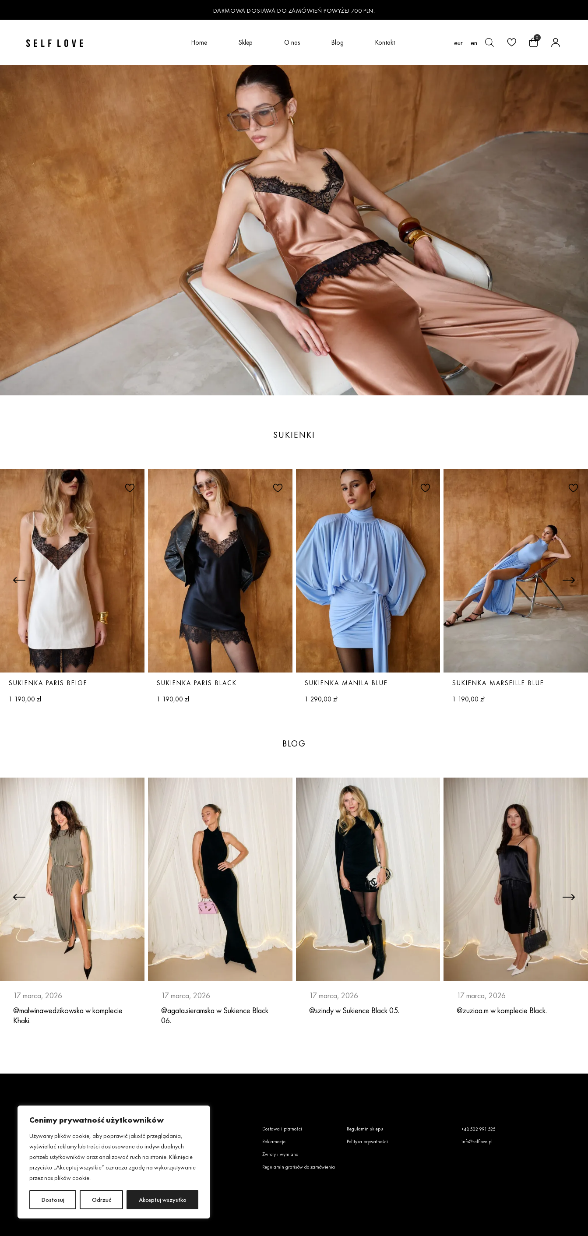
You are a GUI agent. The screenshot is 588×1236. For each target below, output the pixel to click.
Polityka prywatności (367, 1141)
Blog (337, 42)
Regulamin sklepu (365, 1129)
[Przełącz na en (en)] (474, 42)
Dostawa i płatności (282, 1129)
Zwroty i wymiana (280, 1154)
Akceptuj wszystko (163, 1200)
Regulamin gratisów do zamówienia (298, 1167)
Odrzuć (101, 1200)
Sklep (246, 42)
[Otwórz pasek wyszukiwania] (489, 42)
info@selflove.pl (477, 1141)
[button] (129, 487)
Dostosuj (53, 1200)
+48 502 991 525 (478, 1129)
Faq (179, 1141)
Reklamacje (273, 1141)
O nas (292, 42)
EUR (458, 42)
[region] (114, 1162)
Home (199, 42)
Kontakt (385, 42)
